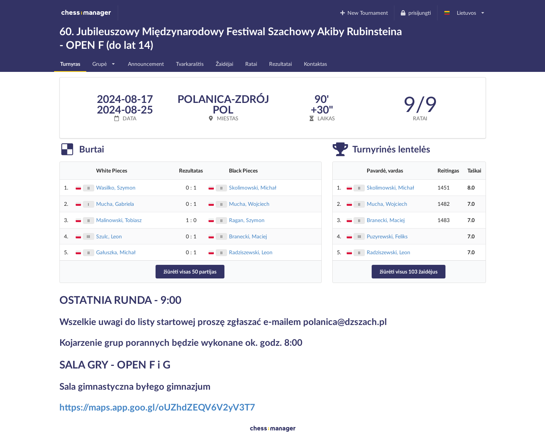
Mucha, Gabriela (115, 204)
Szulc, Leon (109, 236)
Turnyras (70, 64)
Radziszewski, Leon (250, 252)
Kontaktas (315, 64)
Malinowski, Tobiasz (119, 220)
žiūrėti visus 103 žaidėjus (409, 271)
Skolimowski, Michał (252, 187)
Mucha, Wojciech (249, 204)
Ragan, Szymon (247, 220)
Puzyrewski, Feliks (387, 236)
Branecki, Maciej (248, 236)
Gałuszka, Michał (115, 252)
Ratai (251, 64)
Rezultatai (280, 64)
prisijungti (415, 12)
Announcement (146, 64)
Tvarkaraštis (190, 64)
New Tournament (363, 12)
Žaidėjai (224, 64)
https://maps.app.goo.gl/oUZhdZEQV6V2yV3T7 (157, 406)
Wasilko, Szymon (115, 187)
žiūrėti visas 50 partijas (190, 271)
